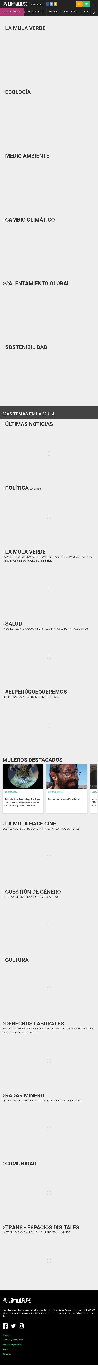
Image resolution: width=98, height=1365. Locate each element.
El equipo (7, 1335)
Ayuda (5, 1349)
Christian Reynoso (55, 792)
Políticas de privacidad (12, 1344)
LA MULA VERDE (70, 12)
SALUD (86, 12)
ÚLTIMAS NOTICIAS (35, 12)
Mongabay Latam (11, 792)
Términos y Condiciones (13, 1340)
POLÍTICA (53, 12)
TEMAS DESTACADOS (12, 12)
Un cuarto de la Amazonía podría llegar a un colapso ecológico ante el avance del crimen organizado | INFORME (22, 802)
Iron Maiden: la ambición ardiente (63, 799)
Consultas (7, 1354)
